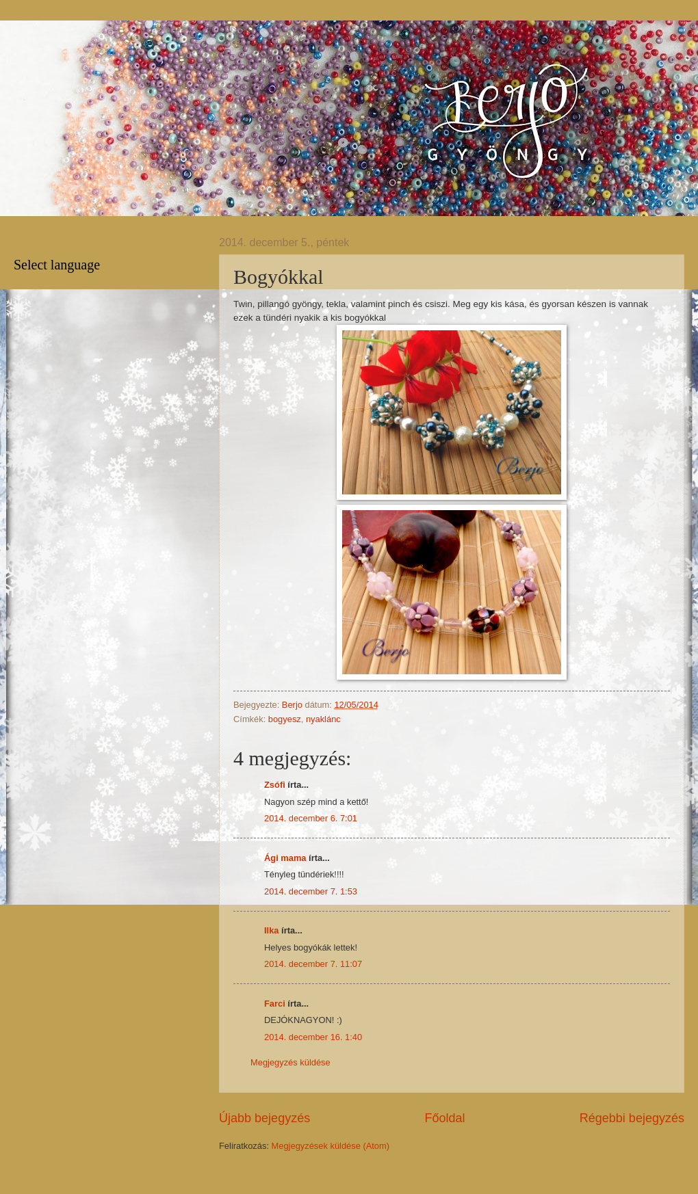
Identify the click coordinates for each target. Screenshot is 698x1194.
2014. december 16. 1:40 (313, 1037)
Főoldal (444, 1118)
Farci (274, 1003)
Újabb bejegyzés (264, 1118)
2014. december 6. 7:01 (310, 818)
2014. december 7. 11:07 (313, 964)
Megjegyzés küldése (290, 1062)
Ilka (271, 930)
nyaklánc (323, 719)
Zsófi (274, 785)
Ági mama (285, 858)
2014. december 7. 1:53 (310, 891)
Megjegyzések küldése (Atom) (330, 1146)
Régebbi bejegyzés (632, 1118)
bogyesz (284, 719)
